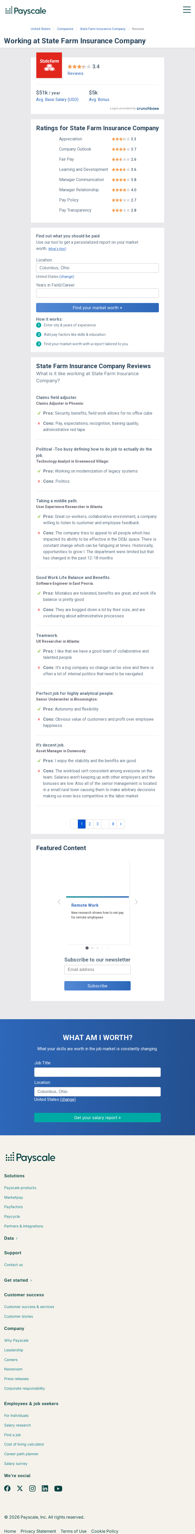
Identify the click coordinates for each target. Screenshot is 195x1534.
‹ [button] (59, 901)
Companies (65, 29)
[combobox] (97, 268)
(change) (66, 276)
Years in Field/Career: (55, 285)
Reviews (75, 73)
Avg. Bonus (99, 99)
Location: (44, 260)
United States (40, 29)
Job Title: (42, 1062)
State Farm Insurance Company (102, 29)
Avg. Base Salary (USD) (57, 99)
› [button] (136, 901)
